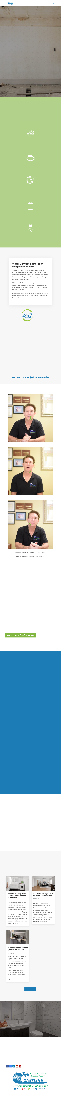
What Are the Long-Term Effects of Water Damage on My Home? (17, 895)
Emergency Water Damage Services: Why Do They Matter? (18, 949)
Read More (30, 989)
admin (12, 900)
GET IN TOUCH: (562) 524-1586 (20, 635)
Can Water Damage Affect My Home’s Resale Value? (43, 895)
